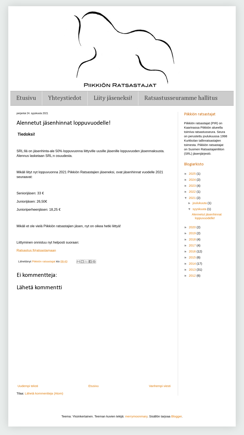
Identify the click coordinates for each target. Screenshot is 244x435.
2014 (193, 263)
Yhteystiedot (64, 98)
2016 (193, 251)
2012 (193, 275)
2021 (193, 198)
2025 (193, 173)
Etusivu (26, 98)
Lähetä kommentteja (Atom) (44, 393)
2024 (193, 179)
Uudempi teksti (28, 386)
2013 (193, 269)
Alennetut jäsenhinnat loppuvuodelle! (207, 216)
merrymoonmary (136, 416)
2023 (193, 185)
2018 (193, 239)
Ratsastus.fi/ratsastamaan (36, 250)
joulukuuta (200, 203)
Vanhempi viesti (160, 386)
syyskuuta (200, 209)
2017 (193, 245)
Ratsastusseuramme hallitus (181, 98)
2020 (193, 227)
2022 (193, 191)
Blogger (176, 416)
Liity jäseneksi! (113, 98)
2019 (193, 233)
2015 (193, 257)
